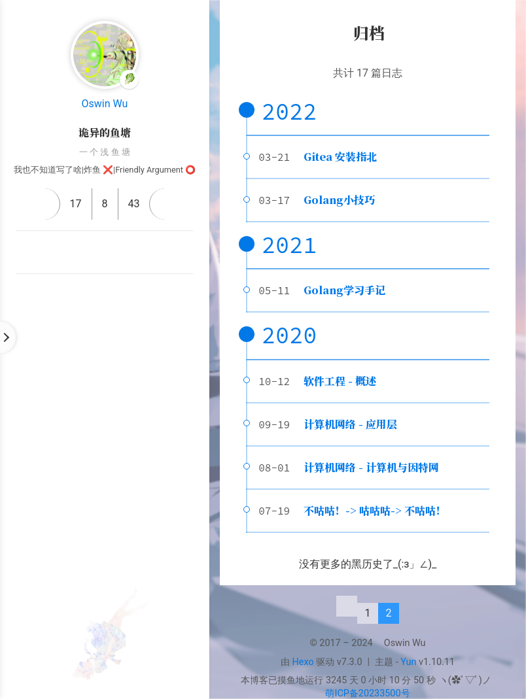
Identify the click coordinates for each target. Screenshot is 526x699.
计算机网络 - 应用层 (350, 424)
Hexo (303, 662)
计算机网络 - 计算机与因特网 (371, 467)
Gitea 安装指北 (340, 156)
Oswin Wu (105, 103)
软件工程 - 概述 (340, 380)
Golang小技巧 (339, 199)
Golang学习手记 (344, 290)
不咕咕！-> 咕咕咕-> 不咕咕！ (375, 510)
